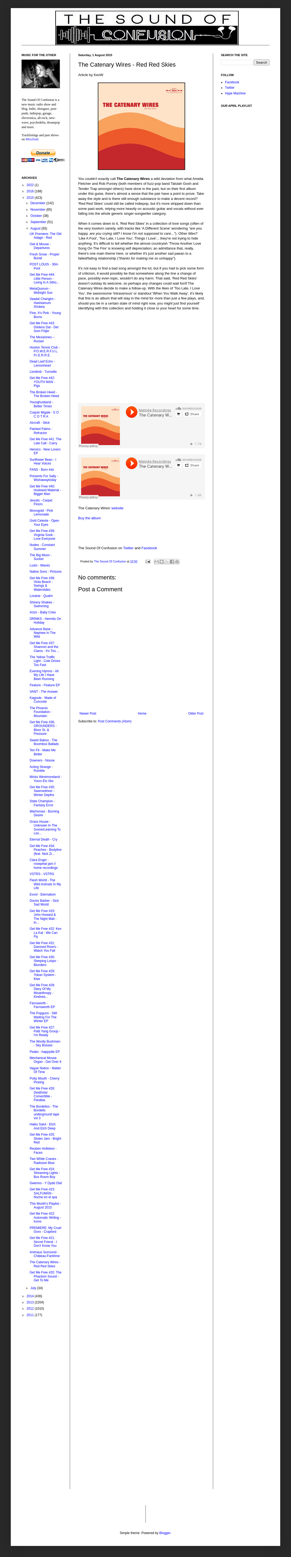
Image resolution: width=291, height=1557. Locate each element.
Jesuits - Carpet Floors (41, 502)
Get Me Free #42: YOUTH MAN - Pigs (42, 382)
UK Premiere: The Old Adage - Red (45, 236)
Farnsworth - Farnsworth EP (42, 1005)
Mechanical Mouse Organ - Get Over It (45, 1060)
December (38, 203)
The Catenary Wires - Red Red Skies (45, 1264)
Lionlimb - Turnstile (43, 372)
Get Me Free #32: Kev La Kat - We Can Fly (45, 932)
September (38, 222)
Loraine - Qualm (41, 596)
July (33, 1288)
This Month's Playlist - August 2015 (45, 1205)
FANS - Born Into (42, 470)
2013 (31, 1302)
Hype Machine (235, 93)
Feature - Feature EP (45, 685)
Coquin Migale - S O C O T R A (44, 414)
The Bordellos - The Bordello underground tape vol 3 (44, 1112)
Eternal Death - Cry (43, 839)
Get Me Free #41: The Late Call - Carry (45, 441)
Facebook (149, 548)
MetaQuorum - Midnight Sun (41, 290)
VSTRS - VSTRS (42, 874)
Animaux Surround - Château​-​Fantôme (45, 1254)
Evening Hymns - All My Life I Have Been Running (44, 675)
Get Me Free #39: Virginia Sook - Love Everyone (42, 535)
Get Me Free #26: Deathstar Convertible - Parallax (42, 1094)
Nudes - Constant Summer (42, 547)
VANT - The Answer (44, 692)
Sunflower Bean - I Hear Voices (43, 461)
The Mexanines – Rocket (42, 339)
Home (142, 713)
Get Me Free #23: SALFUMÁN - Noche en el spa (43, 1193)
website (117, 508)
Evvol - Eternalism (43, 894)
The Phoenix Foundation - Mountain (41, 712)
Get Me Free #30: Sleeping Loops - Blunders (44, 961)
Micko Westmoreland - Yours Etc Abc (46, 779)
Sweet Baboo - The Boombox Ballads (44, 742)
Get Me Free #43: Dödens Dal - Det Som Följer (44, 327)
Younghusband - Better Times (41, 404)
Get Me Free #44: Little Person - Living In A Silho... (44, 278)
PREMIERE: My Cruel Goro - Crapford (45, 1230)
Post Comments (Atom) (114, 721)
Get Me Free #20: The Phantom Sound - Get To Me (45, 1276)
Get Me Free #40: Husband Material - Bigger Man (45, 490)
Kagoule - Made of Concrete (43, 700)
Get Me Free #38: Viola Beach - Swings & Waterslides (42, 584)
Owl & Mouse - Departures (40, 246)
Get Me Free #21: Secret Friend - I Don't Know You (43, 1242)
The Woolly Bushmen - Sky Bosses (45, 1043)
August (35, 228)
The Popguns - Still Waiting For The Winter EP (43, 1017)
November (38, 209)
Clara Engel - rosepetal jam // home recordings (44, 864)
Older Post (195, 713)
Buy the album (89, 518)
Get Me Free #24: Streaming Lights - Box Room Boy (45, 1173)
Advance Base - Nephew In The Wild (43, 633)
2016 (31, 191)
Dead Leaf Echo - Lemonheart (42, 363)
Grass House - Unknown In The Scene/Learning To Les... (45, 827)
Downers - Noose (42, 760)
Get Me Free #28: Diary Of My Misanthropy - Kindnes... (42, 991)
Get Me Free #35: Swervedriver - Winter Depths (42, 791)
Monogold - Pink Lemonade (41, 512)
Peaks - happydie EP (45, 1052)
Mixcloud (32, 139)
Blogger (164, 1533)
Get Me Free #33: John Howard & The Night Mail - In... (43, 916)
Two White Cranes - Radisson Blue (44, 1161)
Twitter (128, 548)
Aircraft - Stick (40, 423)
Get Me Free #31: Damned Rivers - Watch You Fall (44, 947)
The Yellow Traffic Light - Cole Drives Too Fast (45, 661)
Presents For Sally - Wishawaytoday (44, 478)
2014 (31, 1296)
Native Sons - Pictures (46, 571)
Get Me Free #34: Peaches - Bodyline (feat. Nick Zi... (45, 850)
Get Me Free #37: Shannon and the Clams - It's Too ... (44, 647)
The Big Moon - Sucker (41, 557)
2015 (31, 198)
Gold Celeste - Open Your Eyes (44, 522)
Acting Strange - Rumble (41, 769)
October (36, 216)
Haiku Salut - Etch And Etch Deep (43, 1126)
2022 (31, 185)
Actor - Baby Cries (43, 612)
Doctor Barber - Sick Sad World (44, 902)
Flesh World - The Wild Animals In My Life (45, 884)
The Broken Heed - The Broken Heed (44, 394)
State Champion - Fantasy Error (42, 803)
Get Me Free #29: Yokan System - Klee (43, 975)
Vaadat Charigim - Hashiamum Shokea (43, 303)
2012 (31, 1308)
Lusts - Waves (40, 565)
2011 (31, 1315)
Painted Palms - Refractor (41, 431)
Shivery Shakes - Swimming (42, 604)
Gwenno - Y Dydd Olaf (46, 1183)
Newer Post (87, 713)
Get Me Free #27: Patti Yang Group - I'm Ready (45, 1031)
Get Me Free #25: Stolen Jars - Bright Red (45, 1138)
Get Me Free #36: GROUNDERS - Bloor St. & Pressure (43, 728)
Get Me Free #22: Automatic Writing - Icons (45, 1217)
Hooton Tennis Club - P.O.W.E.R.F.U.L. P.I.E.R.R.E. (45, 351)
